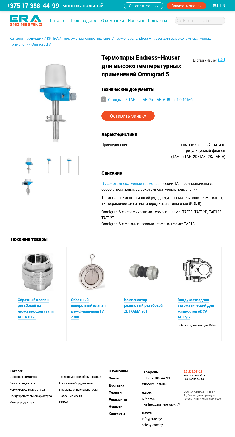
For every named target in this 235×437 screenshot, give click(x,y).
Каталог (57, 20)
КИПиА (53, 38)
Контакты (157, 20)
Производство (83, 20)
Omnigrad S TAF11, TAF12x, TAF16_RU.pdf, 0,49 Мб (150, 99)
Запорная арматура (23, 377)
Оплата (114, 378)
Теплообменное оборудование (80, 377)
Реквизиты (118, 399)
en (222, 5)
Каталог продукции (26, 38)
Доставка (116, 385)
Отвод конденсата (22, 383)
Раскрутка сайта (194, 379)
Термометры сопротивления (86, 38)
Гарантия (116, 392)
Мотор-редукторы (22, 402)
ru (215, 5)
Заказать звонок (186, 5)
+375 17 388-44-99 (33, 5)
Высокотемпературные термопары (131, 183)
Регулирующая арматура (27, 389)
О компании (112, 20)
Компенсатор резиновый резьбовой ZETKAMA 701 (143, 305)
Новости (136, 20)
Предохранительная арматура (31, 396)
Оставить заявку (143, 5)
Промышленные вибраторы (78, 389)
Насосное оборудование (76, 383)
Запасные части (70, 396)
